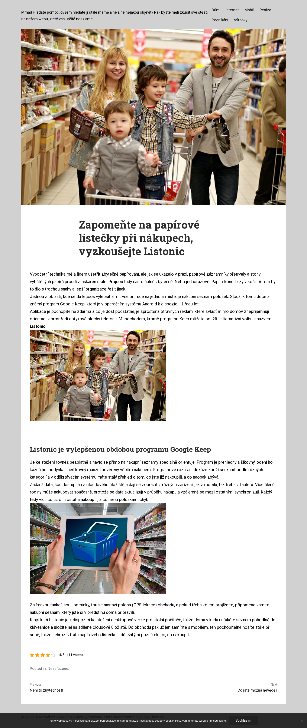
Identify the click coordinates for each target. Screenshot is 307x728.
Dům (216, 10)
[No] (302, 720)
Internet (232, 10)
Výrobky (241, 20)
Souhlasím (243, 720)
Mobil (249, 10)
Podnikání (220, 20)
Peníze (265, 10)
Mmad (26, 12)
